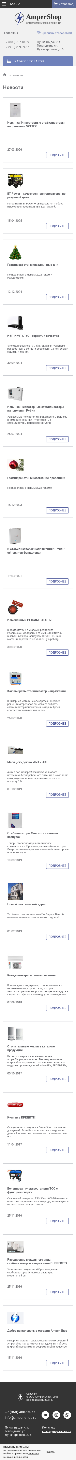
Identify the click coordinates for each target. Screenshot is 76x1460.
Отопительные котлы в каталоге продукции (31, 1048)
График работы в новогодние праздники (36, 478)
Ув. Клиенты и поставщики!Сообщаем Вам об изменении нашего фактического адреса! (35, 916)
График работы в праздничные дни (32, 265)
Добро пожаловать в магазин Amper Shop (37, 1330)
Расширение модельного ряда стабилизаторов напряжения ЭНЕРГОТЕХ (37, 1261)
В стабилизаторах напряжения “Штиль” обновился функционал (36, 550)
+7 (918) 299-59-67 (16, 47)
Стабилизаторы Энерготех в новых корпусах (32, 835)
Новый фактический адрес (26, 904)
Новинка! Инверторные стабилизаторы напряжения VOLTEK (35, 124)
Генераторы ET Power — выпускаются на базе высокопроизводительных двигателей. (35, 205)
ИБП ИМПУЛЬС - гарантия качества (33, 336)
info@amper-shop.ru (20, 1418)
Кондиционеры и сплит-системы (31, 975)
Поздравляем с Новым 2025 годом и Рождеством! (29, 276)
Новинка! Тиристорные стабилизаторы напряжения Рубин (35, 408)
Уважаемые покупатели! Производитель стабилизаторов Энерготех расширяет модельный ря (32, 1272)
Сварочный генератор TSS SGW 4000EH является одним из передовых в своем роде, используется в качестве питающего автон (38, 1201)
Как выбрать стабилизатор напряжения (36, 691)
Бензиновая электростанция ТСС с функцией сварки (32, 1190)
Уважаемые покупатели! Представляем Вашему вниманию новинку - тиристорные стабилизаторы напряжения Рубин (37, 419)
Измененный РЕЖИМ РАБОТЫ (29, 620)
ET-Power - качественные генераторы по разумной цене (36, 195)
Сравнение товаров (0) (54, 33)
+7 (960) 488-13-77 (20, 1412)
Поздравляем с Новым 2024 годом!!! (29, 487)
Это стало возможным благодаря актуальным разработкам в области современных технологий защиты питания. (37, 348)
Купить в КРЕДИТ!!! (21, 1117)
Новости (16, 75)
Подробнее (57, 155)
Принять (50, 1451)
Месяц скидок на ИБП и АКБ (27, 762)
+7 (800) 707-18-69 (16, 42)
